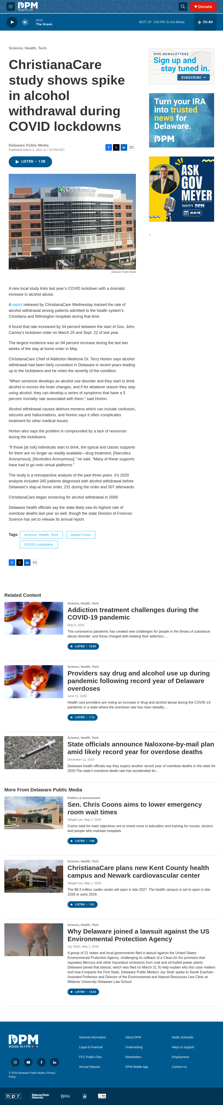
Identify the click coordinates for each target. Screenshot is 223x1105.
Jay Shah (74, 946)
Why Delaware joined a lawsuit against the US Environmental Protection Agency (138, 935)
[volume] (25, 22)
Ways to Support (183, 1047)
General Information (92, 1037)
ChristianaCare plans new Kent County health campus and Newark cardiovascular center (138, 871)
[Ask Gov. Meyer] (181, 189)
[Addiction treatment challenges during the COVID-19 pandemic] (33, 618)
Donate (205, 6)
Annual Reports (89, 1067)
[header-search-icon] (183, 6)
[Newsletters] (181, 66)
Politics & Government (84, 798)
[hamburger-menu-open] (11, 6)
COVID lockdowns (38, 544)
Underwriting (134, 1047)
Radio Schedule (182, 1037)
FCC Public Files (90, 1057)
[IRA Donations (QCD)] (181, 120)
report (18, 304)
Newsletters (133, 1057)
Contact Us (179, 1067)
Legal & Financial (90, 1047)
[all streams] (205, 22)
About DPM (133, 1037)
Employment (180, 1057)
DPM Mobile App (136, 1067)
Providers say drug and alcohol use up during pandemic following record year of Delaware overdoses (139, 681)
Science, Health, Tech (28, 48)
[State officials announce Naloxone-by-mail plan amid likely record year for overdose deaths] (33, 752)
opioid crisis (81, 535)
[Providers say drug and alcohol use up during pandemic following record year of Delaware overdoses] (33, 681)
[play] (11, 22)
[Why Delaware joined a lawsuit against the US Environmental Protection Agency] (33, 939)
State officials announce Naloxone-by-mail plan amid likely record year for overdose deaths (141, 748)
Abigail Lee (75, 819)
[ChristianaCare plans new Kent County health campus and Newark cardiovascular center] (33, 876)
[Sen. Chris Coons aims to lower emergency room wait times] (33, 812)
